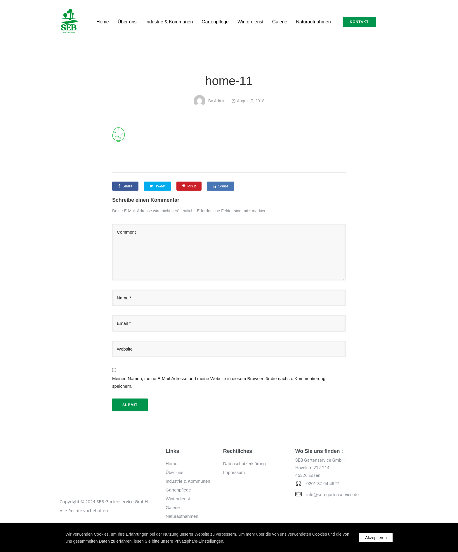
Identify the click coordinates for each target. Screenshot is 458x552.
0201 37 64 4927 (322, 483)
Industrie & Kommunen (169, 21)
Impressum (234, 472)
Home (102, 21)
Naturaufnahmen (313, 21)
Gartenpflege (215, 21)
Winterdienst (250, 21)
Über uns (127, 21)
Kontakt (359, 22)
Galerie (279, 21)
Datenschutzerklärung (244, 463)
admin (219, 101)
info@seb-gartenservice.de (332, 494)
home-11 (229, 81)
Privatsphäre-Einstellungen (198, 541)
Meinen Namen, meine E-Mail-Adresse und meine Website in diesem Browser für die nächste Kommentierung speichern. (218, 382)
